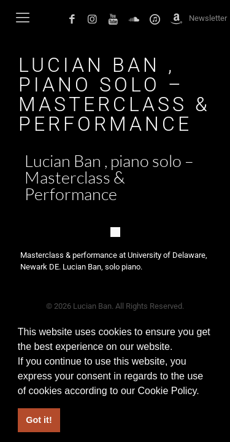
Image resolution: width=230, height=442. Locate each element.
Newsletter (208, 18)
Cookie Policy (166, 391)
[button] (203, 392)
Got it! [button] (39, 420)
